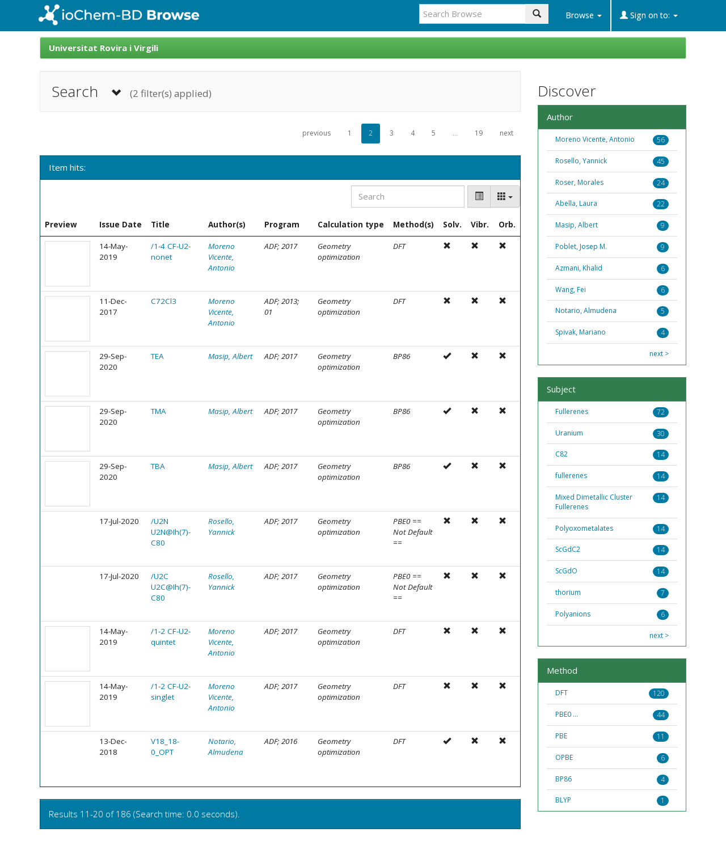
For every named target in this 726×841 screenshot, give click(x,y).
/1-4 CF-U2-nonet (171, 251)
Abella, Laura (576, 203)
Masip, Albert (230, 356)
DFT (561, 693)
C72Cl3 (163, 301)
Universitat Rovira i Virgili (103, 47)
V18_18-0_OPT (165, 746)
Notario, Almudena (225, 746)
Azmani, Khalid (578, 268)
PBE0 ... (566, 714)
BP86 (563, 779)
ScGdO (566, 571)
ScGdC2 (567, 549)
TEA (157, 356)
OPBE (564, 757)
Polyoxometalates (584, 528)
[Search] (408, 196)
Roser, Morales (579, 182)
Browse (583, 15)
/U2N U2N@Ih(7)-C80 (171, 532)
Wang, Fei (570, 289)
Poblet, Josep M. (581, 246)
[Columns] (505, 196)
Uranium (569, 433)
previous (316, 133)
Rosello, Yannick (221, 526)
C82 (561, 454)
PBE (561, 736)
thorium (568, 592)
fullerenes (571, 475)
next (506, 133)
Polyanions (572, 614)
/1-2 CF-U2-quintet (171, 636)
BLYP (563, 800)
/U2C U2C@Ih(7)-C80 (171, 587)
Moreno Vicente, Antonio (221, 257)
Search (132, 91)
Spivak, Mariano (580, 332)
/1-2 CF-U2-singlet (171, 691)
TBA (158, 466)
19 (479, 133)
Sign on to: (649, 15)
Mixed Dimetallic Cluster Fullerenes (593, 502)
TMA (158, 411)
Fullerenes (571, 411)
